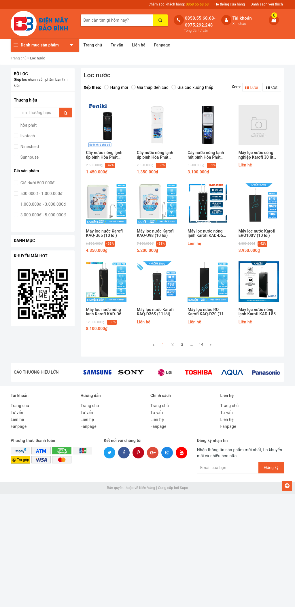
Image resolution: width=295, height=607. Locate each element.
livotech (27, 136)
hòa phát (28, 125)
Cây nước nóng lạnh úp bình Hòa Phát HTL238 (104, 155)
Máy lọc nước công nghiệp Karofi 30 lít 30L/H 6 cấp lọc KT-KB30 (257, 155)
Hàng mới (116, 87)
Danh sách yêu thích (267, 4)
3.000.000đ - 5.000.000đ (42, 215)
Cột (271, 87)
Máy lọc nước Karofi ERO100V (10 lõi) (257, 233)
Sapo (184, 488)
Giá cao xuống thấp (192, 87)
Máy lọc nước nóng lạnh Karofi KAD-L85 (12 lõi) (257, 312)
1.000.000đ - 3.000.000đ (42, 204)
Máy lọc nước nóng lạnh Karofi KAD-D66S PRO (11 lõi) (106, 312)
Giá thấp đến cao (150, 87)
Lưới (251, 87)
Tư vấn (117, 45)
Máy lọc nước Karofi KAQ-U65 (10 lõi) (104, 233)
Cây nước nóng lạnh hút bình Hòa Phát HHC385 (206, 155)
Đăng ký (271, 467)
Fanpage (162, 45)
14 (201, 344)
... (191, 344)
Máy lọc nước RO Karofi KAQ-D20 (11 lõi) (206, 312)
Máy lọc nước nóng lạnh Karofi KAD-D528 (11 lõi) (208, 233)
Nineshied (29, 146)
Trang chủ (93, 45)
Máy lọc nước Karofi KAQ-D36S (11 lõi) (155, 312)
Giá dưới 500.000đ (37, 183)
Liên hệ (138, 45)
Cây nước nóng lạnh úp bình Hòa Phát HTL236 (155, 155)
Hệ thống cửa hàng (230, 4)
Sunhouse (29, 157)
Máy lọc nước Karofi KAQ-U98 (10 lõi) (155, 233)
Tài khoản (242, 18)
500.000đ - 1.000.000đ (41, 193)
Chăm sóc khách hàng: (178, 4)
